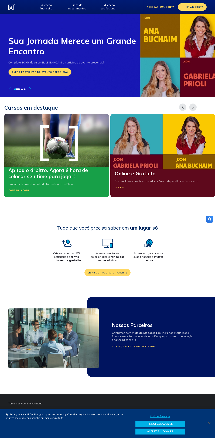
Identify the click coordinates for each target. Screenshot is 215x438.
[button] (17, 89)
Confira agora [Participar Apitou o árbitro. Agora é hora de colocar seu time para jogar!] (21, 190)
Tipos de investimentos (76, 6)
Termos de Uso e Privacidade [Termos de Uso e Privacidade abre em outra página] (25, 403)
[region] (107, 423)
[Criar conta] (192, 7)
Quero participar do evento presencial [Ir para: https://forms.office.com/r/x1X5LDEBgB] (40, 72)
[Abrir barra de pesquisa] (137, 7)
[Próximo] (193, 107)
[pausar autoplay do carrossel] (36, 89)
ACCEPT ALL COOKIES (160, 431)
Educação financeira (45, 6)
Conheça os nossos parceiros (134, 346)
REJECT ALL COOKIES (160, 423)
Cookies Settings (160, 416)
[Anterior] (182, 107)
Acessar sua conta (161, 7)
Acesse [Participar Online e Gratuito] (122, 187)
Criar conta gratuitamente (107, 272)
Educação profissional (108, 6)
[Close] (209, 423)
